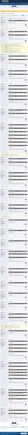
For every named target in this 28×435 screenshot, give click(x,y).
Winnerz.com (17, 7)
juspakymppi (2, 17)
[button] (17, 15)
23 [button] (24, 15)
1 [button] (19, 15)
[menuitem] (4, 4)
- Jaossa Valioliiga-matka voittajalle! (10, 11)
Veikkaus (21, 21)
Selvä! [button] (24, 433)
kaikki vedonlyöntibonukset (14, 425)
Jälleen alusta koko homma (7, 13)
